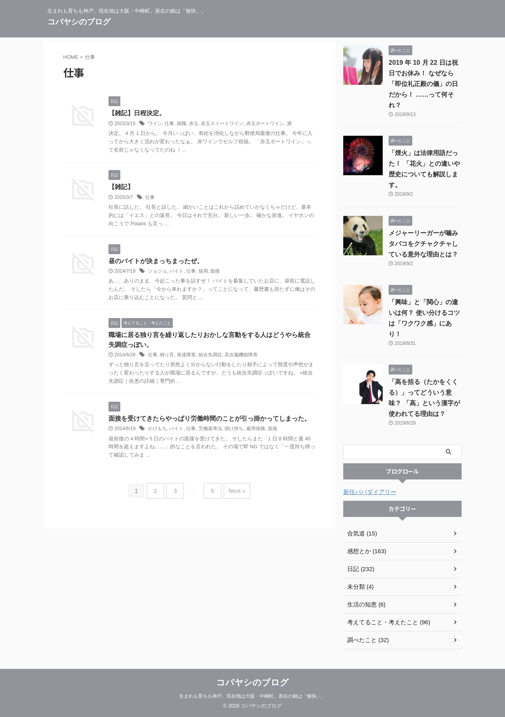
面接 (215, 272)
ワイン (155, 123)
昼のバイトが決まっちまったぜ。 (155, 261)
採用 (203, 272)
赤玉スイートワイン (222, 123)
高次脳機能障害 (241, 356)
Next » (234, 491)
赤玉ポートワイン (265, 123)
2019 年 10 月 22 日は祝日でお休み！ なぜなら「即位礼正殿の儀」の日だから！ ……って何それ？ (423, 84)
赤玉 (193, 123)
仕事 (169, 123)
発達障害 (186, 356)
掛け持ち (233, 430)
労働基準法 (210, 430)
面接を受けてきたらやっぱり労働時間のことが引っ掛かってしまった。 (209, 420)
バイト (176, 272)
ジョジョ (157, 272)
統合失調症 (210, 356)
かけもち (157, 430)
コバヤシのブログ (78, 21)
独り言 (167, 356)
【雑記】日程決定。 (136, 113)
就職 (181, 123)
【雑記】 (121, 187)
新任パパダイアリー (368, 492)
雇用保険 (255, 430)
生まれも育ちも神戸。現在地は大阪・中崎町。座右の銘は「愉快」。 (252, 696)
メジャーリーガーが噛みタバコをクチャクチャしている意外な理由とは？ (423, 244)
